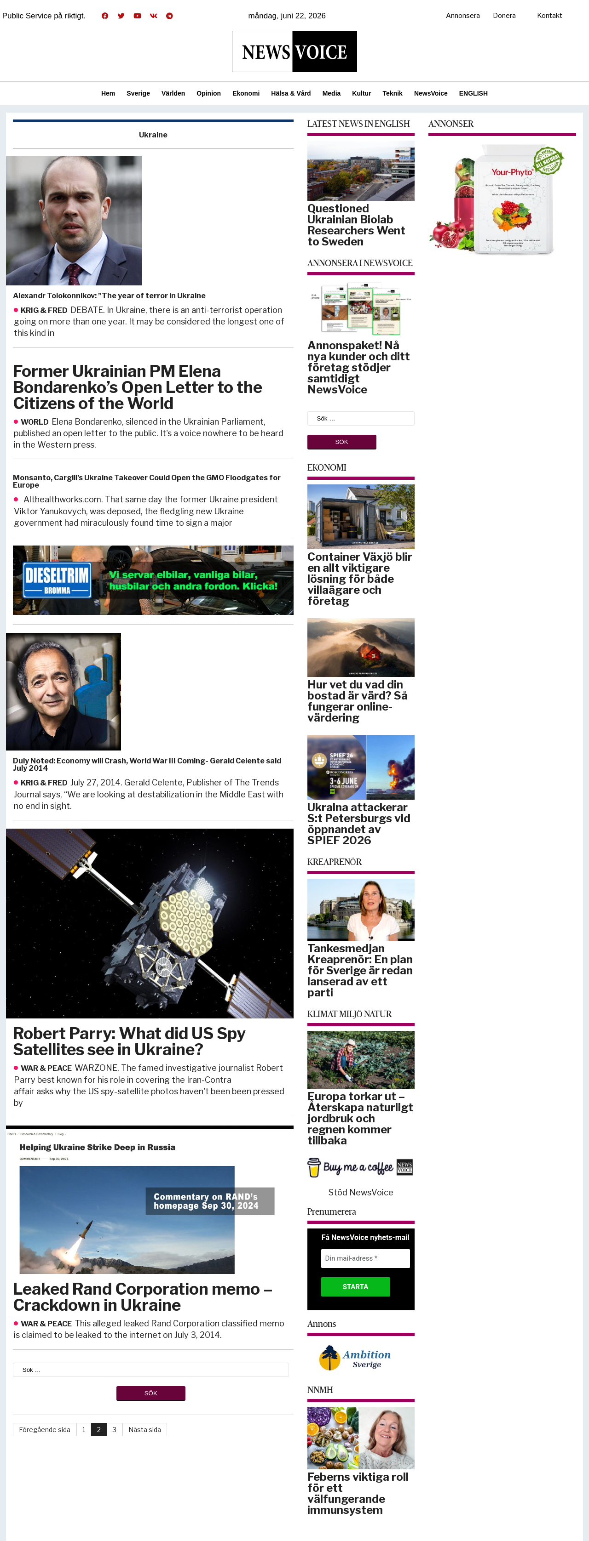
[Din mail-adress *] (365, 1258)
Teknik (393, 93)
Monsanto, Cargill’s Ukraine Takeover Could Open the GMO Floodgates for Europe (147, 481)
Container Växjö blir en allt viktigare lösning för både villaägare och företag (359, 579)
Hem (108, 93)
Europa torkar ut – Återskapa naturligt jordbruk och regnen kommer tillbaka (360, 1118)
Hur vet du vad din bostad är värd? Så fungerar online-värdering (357, 701)
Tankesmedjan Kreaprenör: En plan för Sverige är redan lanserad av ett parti (360, 970)
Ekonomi (246, 93)
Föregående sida (44, 1429)
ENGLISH (473, 93)
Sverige (138, 93)
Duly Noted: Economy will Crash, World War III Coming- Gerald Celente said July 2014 (147, 764)
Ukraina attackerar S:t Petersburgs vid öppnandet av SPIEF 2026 (358, 824)
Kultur (361, 93)
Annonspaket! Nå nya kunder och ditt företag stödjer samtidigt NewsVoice (358, 367)
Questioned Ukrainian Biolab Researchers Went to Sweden (356, 225)
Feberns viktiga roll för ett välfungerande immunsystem (358, 1493)
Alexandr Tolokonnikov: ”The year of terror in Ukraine (109, 295)
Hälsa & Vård (291, 93)
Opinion (208, 93)
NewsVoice (431, 93)
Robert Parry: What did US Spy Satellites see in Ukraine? (129, 1041)
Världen (173, 93)
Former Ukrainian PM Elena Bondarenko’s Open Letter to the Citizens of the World (137, 387)
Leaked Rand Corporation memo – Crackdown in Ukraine (143, 1297)
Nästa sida (144, 1429)
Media (332, 93)
